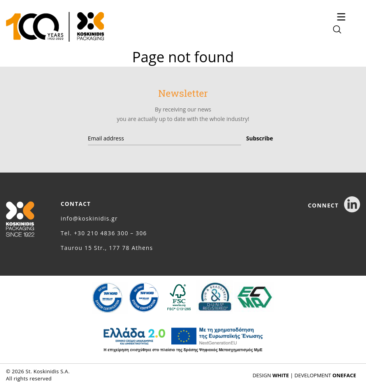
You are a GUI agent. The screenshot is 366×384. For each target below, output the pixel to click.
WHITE (280, 375)
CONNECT (334, 205)
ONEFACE (344, 375)
